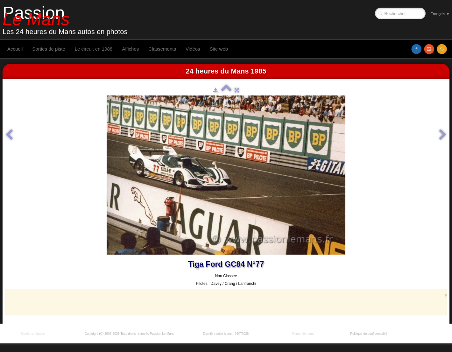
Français (440, 14)
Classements (162, 49)
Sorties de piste (48, 49)
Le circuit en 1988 (93, 49)
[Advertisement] (224, 302)
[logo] (67, 20)
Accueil (15, 49)
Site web (219, 49)
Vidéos (193, 49)
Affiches (130, 49)
